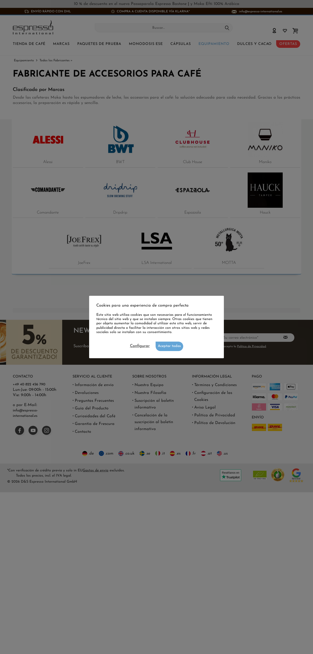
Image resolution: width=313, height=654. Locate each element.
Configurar (140, 346)
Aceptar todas (169, 346)
